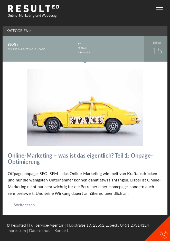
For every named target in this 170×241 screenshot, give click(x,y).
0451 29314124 (134, 225)
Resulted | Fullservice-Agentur (37, 225)
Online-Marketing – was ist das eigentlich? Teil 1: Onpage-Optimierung (80, 158)
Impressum (16, 230)
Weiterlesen (24, 205)
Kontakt (61, 230)
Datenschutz (40, 230)
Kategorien (18, 30)
